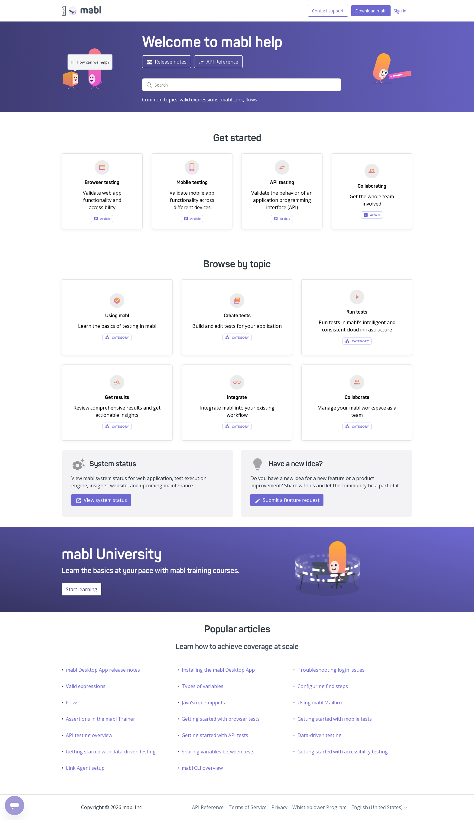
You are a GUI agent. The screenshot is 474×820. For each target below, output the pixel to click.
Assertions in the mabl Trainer (100, 719)
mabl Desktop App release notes (103, 670)
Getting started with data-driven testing (111, 751)
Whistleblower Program (319, 807)
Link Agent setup (85, 768)
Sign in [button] (400, 11)
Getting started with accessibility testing (342, 751)
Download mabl (370, 11)
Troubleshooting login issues (331, 670)
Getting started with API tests (215, 735)
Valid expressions (86, 686)
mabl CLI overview (202, 768)
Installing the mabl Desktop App (218, 670)
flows (251, 99)
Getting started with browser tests (221, 719)
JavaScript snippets (203, 702)
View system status (101, 500)
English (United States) (379, 807)
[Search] (241, 85)
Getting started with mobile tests (334, 719)
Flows (72, 702)
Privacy (279, 807)
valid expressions (199, 99)
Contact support (328, 11)
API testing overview (89, 735)
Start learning (81, 589)
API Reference (218, 61)
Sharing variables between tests (218, 751)
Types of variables (202, 686)
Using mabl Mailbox (320, 702)
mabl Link (232, 99)
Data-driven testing (319, 735)
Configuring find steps (322, 686)
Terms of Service (248, 807)
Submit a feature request (287, 500)
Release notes (166, 61)
